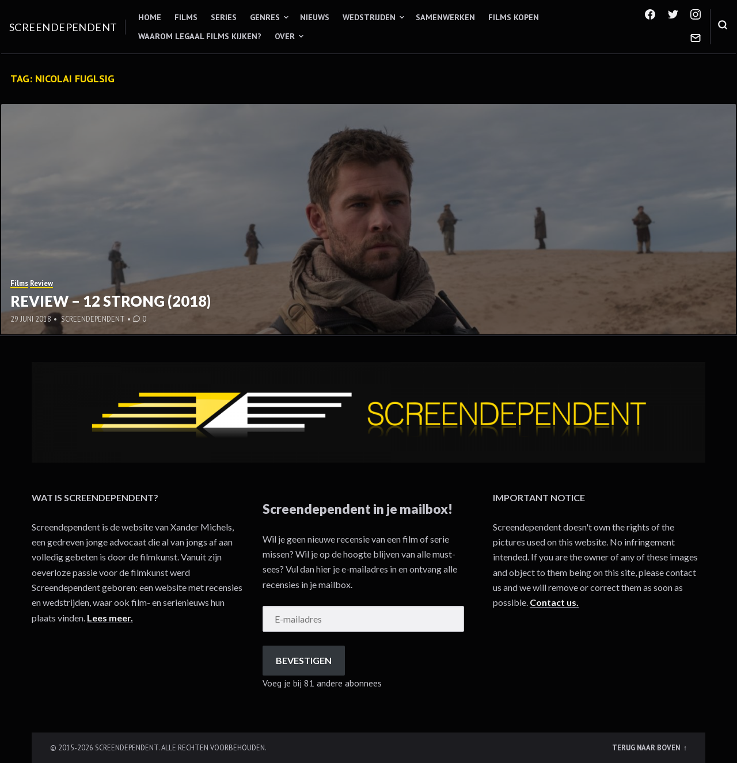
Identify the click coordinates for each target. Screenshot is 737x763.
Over (285, 36)
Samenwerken (445, 17)
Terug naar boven (647, 747)
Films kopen (513, 17)
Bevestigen (304, 660)
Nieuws (314, 17)
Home (149, 17)
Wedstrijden (369, 17)
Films (185, 17)
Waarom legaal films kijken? (199, 36)
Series (224, 17)
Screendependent (63, 27)
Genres (265, 17)
